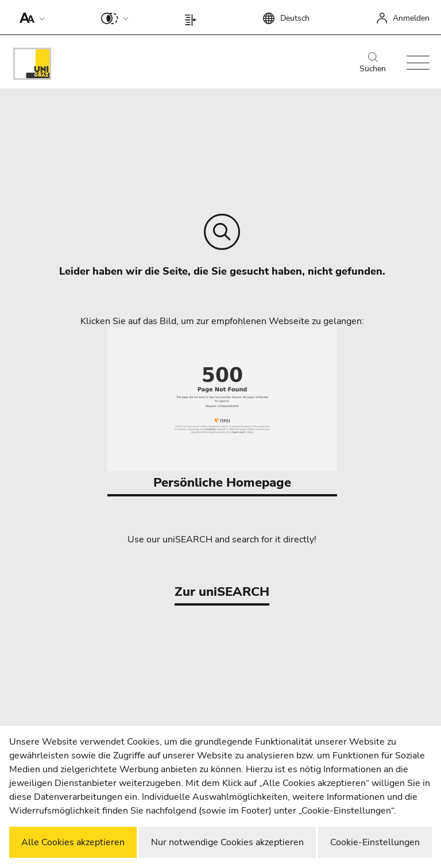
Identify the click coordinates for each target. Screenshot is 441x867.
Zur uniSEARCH (222, 591)
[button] (30, 17)
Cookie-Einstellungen (375, 842)
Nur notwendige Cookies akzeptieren (227, 842)
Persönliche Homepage (222, 409)
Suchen (372, 63)
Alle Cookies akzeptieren (73, 842)
